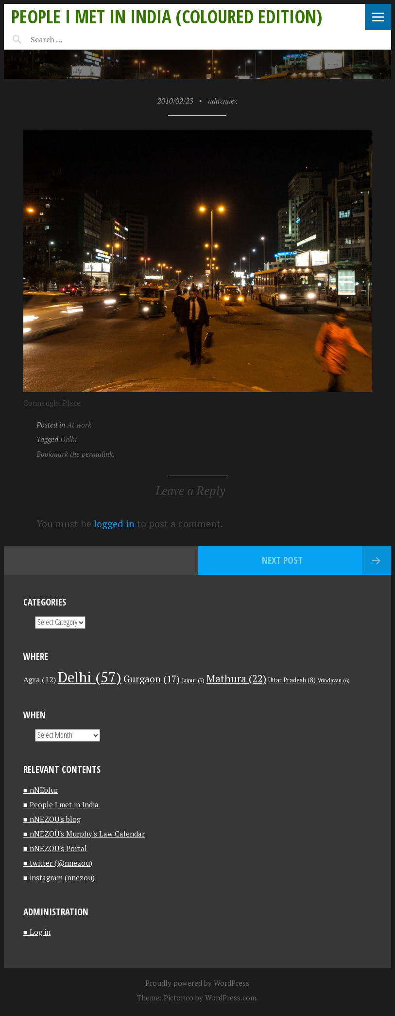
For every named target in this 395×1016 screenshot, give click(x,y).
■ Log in (37, 932)
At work (79, 424)
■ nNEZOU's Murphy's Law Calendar (84, 833)
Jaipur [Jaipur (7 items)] (193, 680)
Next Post (282, 560)
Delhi (68, 439)
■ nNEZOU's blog (52, 819)
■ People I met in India (61, 804)
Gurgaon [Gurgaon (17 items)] (151, 679)
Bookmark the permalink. (75, 454)
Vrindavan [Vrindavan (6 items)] (334, 680)
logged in (114, 523)
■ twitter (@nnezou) (57, 863)
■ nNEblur (40, 790)
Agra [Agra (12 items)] (39, 679)
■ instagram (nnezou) (59, 877)
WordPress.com (230, 997)
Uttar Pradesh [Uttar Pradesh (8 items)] (292, 680)
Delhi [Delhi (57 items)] (89, 677)
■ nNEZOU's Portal (55, 848)
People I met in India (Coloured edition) (166, 16)
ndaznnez (223, 101)
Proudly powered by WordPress (197, 983)
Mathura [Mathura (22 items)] (236, 678)
